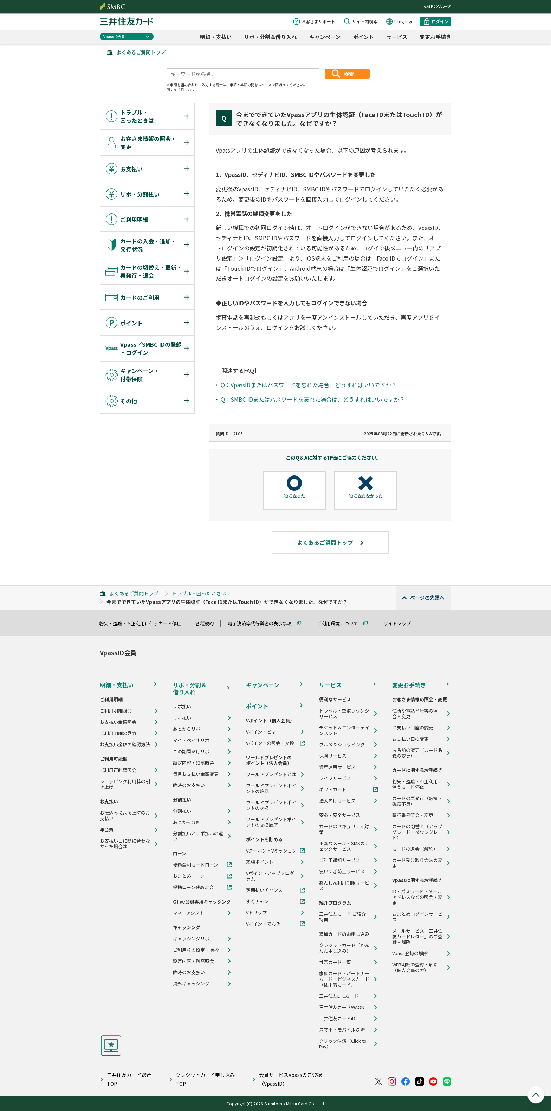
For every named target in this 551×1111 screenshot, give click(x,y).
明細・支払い (216, 36)
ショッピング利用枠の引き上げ (125, 784)
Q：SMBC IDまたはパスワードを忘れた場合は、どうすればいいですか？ (313, 399)
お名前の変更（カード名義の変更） (417, 753)
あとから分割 (186, 822)
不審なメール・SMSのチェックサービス (344, 846)
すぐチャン (257, 901)
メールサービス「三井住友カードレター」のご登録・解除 (417, 936)
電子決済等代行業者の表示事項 (263, 623)
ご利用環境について (340, 623)
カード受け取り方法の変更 (417, 863)
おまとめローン (189, 876)
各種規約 (208, 623)
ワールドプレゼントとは (271, 774)
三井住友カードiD (337, 1018)
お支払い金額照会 (118, 722)
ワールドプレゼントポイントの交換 (271, 805)
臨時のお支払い (189, 785)
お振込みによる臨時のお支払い (125, 815)
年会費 (107, 829)
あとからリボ (186, 729)
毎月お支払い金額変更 (196, 774)
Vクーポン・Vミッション (271, 851)
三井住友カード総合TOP (129, 1079)
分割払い (182, 811)
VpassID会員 (114, 36)
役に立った (294, 496)
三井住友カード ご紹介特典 (342, 916)
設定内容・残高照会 (193, 763)
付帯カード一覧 (335, 962)
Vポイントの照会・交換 (270, 743)
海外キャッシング (191, 984)
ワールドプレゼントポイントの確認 (271, 788)
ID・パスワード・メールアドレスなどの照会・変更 (417, 897)
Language (403, 21)
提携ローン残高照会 (193, 887)
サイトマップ (400, 623)
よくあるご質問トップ (141, 52)
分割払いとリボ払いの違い (198, 836)
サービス (396, 36)
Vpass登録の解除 (410, 953)
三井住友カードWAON (341, 1007)
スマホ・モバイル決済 (342, 1030)
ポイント (363, 36)
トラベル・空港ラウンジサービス (344, 713)
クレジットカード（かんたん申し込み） (344, 948)
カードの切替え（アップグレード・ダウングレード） (417, 832)
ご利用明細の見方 (118, 733)
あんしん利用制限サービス (344, 885)
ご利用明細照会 (116, 711)
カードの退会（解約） (415, 849)
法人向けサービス (337, 801)
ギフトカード (332, 789)
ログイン (440, 21)
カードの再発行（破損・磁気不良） (417, 801)
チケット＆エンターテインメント (344, 730)
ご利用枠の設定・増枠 (196, 950)
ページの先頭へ (427, 597)
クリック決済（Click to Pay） (343, 1043)
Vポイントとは (261, 732)
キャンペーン (325, 36)
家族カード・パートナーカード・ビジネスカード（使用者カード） (344, 979)
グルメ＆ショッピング (342, 744)
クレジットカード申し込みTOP (205, 1079)
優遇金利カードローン (195, 865)
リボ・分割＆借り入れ (270, 36)
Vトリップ (256, 912)
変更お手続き (435, 36)
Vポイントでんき (263, 924)
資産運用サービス (337, 767)
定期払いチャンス (264, 890)
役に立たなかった (366, 496)
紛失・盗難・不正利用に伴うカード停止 (143, 623)
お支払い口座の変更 (412, 727)
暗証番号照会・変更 (412, 815)
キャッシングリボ (191, 938)
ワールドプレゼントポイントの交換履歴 (271, 822)
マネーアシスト (188, 913)
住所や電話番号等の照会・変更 (415, 713)
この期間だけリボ (191, 751)
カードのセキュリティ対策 (344, 829)
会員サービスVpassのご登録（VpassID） (290, 1079)
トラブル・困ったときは (199, 593)
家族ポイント (259, 862)
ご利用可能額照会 (118, 770)
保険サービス (332, 756)
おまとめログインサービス (417, 916)
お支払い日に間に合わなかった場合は (125, 843)
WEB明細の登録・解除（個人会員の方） (415, 967)
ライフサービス (335, 778)
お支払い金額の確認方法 (125, 744)
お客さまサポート (318, 21)
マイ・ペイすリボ (191, 740)
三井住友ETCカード (339, 996)
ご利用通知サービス (339, 860)
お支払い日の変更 (410, 739)
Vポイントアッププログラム (270, 876)
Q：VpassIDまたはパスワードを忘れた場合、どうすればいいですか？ (309, 385)
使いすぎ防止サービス (342, 871)
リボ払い (182, 718)
